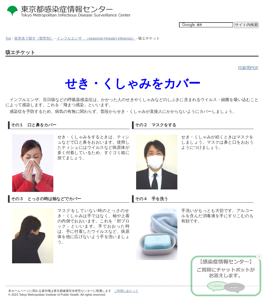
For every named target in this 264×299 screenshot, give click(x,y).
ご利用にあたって (126, 290)
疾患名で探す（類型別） (34, 38)
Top (8, 38)
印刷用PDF (248, 68)
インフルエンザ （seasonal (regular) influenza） (96, 38)
